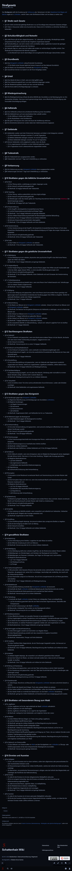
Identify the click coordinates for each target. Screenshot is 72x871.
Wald (33, 744)
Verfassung (31, 12)
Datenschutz (45, 845)
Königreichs (37, 67)
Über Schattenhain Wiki (62, 846)
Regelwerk (34, 856)
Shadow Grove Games (17, 859)
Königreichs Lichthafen (39, 587)
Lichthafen (17, 14)
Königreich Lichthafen (17, 63)
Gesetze (6, 811)
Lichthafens (50, 400)
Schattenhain (13, 856)
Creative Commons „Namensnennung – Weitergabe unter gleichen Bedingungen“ (41, 823)
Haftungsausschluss (47, 850)
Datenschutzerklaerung (24, 856)
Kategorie (4, 808)
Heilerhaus (64, 199)
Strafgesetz (8, 12)
